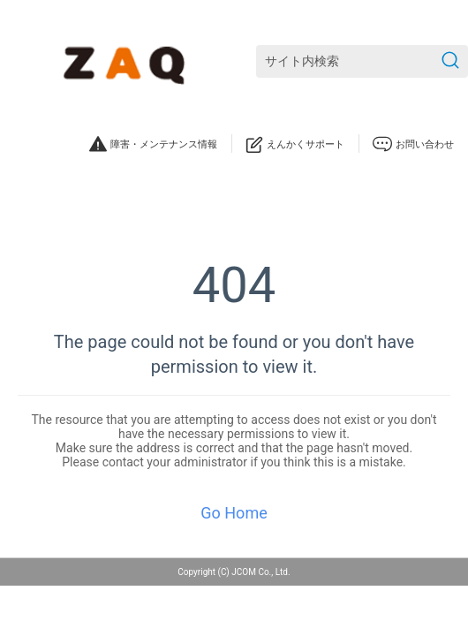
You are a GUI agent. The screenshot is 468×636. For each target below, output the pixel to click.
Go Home (233, 513)
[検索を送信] (450, 61)
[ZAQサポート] (127, 62)
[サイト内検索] (362, 61)
